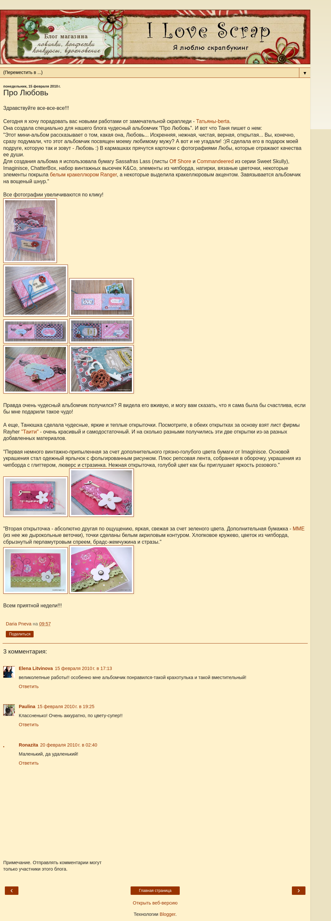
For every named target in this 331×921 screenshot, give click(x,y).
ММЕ (298, 528)
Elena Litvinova (36, 668)
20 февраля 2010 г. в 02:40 (68, 745)
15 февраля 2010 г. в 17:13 (83, 668)
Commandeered (215, 161)
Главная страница (155, 890)
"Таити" (29, 431)
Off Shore (180, 161)
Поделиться (19, 634)
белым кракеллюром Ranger (83, 174)
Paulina (27, 706)
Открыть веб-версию (155, 902)
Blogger (168, 914)
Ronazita (28, 745)
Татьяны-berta (213, 121)
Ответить (29, 686)
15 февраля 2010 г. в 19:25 (65, 706)
